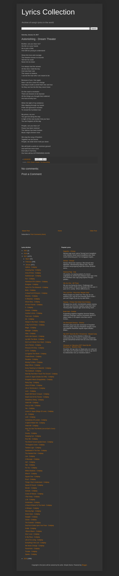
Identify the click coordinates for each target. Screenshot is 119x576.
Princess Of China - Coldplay (34, 348)
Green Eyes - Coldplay (32, 514)
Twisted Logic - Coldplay (33, 448)
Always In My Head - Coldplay (35, 322)
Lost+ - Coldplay (30, 391)
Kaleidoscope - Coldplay (33, 276)
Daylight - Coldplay (31, 517)
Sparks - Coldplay (31, 554)
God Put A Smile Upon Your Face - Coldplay (39, 525)
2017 (25, 256)
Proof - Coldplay (30, 479)
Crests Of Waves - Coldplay (34, 494)
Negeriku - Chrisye (69, 251)
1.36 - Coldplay (30, 499)
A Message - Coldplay (32, 459)
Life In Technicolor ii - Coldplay (35, 388)
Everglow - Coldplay (31, 284)
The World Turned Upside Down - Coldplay (39, 442)
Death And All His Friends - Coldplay (37, 397)
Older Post (93, 231)
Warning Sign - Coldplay (33, 511)
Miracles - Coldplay (31, 296)
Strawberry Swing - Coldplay (34, 400)
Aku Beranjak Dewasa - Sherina (73, 323)
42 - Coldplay (29, 414)
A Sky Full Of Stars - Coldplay (35, 325)
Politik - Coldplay (30, 528)
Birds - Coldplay (30, 290)
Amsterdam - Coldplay (32, 502)
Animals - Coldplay (31, 491)
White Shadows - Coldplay (33, 471)
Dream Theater (35, 162)
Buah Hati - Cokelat (69, 311)
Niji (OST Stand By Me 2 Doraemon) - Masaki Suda (80, 334)
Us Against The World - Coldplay (35, 354)
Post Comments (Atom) (38, 234)
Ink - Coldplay (29, 319)
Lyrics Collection (48, 12)
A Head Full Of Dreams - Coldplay (36, 293)
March (28, 259)
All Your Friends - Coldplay (33, 304)
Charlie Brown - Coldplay (33, 356)
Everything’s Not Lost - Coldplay (35, 543)
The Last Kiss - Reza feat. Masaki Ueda (76, 293)
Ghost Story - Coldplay (32, 302)
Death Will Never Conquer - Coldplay (37, 394)
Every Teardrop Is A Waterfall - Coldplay (38, 368)
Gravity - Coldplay (31, 433)
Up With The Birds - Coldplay (34, 339)
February (29, 262)
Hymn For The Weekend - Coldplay (36, 287)
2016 (28, 162)
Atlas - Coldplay (30, 333)
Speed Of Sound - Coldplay (34, 485)
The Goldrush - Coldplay (33, 371)
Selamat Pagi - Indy (69, 272)
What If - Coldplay (31, 473)
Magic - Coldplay (30, 328)
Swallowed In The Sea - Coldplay (36, 450)
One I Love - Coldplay (32, 534)
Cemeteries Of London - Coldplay (36, 420)
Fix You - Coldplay (31, 468)
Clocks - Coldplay (31, 520)
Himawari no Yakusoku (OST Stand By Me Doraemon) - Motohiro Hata (77, 346)
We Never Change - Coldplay (34, 546)
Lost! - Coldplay (30, 417)
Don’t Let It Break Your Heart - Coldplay (38, 342)
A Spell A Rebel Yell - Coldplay (35, 423)
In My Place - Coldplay (32, 537)
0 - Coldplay (29, 307)
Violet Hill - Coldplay (31, 402)
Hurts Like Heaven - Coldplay (34, 336)
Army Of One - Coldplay (33, 273)
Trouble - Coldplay (31, 551)
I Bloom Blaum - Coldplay (33, 531)
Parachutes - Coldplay (32, 548)
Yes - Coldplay (30, 408)
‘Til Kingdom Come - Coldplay (35, 445)
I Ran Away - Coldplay (32, 496)
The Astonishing (45, 162)
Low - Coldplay (30, 456)
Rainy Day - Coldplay (32, 382)
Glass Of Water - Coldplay (33, 385)
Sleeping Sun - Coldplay (33, 436)
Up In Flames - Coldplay (33, 345)
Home (60, 231)
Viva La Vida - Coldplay (32, 405)
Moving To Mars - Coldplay (34, 362)
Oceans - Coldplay (31, 310)
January (28, 265)
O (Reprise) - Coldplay (32, 299)
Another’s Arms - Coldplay (33, 313)
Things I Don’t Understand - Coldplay (37, 482)
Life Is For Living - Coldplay (34, 540)
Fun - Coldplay (30, 279)
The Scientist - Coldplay (33, 523)
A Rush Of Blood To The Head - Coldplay (38, 505)
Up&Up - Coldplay (31, 267)
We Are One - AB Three (71, 283)
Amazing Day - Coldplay (33, 270)
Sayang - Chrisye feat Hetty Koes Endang (77, 302)
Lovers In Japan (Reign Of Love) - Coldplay (39, 411)
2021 (25, 251)
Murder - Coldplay (31, 488)
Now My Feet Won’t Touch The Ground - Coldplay (41, 374)
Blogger (84, 565)
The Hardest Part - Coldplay (34, 453)
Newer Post (26, 231)
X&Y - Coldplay (30, 462)
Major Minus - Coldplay (32, 365)
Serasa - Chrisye (68, 261)
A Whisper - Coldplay (32, 508)
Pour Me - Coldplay (31, 439)
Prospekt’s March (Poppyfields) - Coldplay (39, 379)
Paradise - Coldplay (31, 359)
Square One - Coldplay (32, 476)
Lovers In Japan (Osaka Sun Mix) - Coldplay (39, 377)
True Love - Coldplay (32, 316)
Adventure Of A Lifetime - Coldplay (36, 281)
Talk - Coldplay (30, 465)
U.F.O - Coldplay (30, 351)
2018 (25, 253)
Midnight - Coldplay (31, 331)
